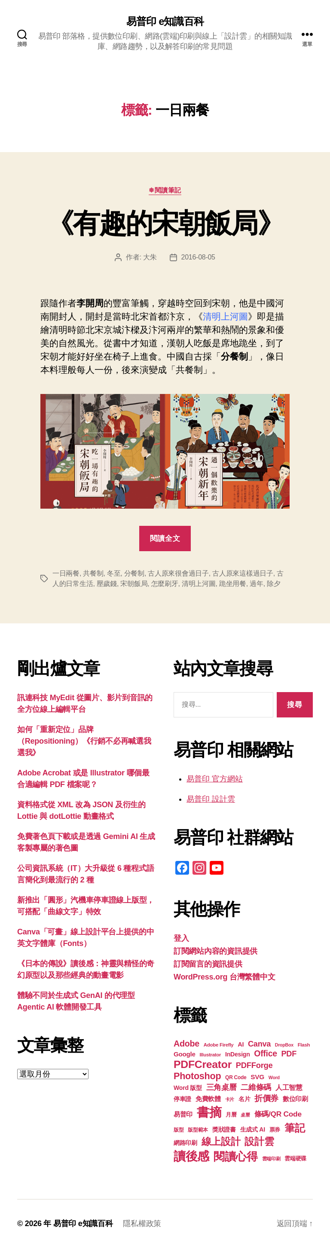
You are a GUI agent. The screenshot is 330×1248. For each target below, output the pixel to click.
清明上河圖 (199, 583)
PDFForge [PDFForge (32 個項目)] (254, 1065)
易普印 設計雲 (210, 799)
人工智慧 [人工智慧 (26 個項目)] (288, 1087)
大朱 (149, 257)
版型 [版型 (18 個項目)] (178, 1130)
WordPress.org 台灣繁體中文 (224, 977)
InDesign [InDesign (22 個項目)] (237, 1054)
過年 (256, 583)
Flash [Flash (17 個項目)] (304, 1044)
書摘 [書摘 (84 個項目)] (209, 1112)
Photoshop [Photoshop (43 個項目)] (197, 1076)
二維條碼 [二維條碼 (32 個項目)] (256, 1087)
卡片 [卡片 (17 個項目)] (229, 1099)
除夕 (273, 583)
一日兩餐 (65, 573)
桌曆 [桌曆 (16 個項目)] (245, 1114)
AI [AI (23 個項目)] (241, 1044)
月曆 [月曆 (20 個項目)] (231, 1114)
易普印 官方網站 (214, 779)
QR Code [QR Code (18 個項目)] (235, 1077)
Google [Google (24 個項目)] (185, 1054)
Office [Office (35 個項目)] (265, 1053)
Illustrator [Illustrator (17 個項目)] (210, 1054)
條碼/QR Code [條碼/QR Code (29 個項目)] (278, 1114)
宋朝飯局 (133, 583)
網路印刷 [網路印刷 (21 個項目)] (185, 1143)
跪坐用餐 (232, 583)
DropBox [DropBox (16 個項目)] (284, 1044)
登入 (181, 938)
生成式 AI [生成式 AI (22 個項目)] (252, 1129)
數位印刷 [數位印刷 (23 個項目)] (295, 1098)
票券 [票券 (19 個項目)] (274, 1130)
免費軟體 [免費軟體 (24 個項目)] (208, 1098)
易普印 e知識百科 (164, 21)
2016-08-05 (198, 257)
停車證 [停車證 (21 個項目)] (182, 1099)
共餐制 (93, 573)
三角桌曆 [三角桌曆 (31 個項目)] (221, 1087)
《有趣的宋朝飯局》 (165, 223)
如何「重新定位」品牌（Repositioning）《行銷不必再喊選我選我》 (84, 741)
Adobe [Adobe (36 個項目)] (186, 1043)
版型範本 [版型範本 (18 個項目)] (198, 1130)
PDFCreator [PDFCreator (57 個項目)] (203, 1064)
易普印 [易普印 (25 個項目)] (183, 1114)
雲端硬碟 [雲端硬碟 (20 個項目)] (295, 1158)
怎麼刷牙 (164, 583)
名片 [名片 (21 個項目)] (244, 1099)
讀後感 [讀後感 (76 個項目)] (191, 1156)
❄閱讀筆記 (165, 190)
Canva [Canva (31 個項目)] (259, 1044)
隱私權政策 (142, 1223)
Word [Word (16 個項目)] (274, 1077)
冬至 (113, 573)
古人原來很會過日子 (178, 573)
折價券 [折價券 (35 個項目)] (266, 1098)
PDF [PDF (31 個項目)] (288, 1054)
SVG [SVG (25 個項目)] (257, 1076)
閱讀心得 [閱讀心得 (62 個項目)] (236, 1156)
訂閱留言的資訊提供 (208, 964)
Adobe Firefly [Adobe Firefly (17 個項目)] (219, 1044)
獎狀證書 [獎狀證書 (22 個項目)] (224, 1129)
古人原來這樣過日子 (242, 573)
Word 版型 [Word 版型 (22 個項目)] (188, 1087)
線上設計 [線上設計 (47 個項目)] (221, 1141)
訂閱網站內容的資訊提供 (215, 951)
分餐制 (134, 573)
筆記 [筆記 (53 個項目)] (294, 1128)
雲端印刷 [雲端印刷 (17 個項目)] (271, 1158)
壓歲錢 (107, 583)
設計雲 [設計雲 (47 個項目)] (259, 1141)
